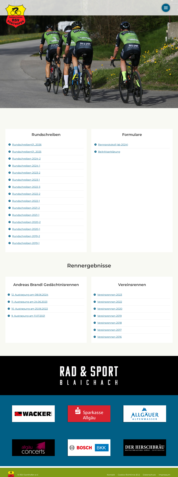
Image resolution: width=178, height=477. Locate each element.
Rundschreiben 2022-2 (26, 193)
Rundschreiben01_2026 (26, 144)
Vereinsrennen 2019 (109, 315)
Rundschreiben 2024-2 (26, 158)
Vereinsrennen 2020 (109, 308)
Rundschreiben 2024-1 (26, 165)
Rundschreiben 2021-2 (26, 207)
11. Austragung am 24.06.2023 (29, 301)
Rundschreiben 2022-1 (26, 201)
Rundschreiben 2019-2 (26, 236)
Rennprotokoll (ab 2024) (113, 144)
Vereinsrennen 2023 (109, 294)
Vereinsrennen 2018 (109, 322)
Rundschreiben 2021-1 (25, 215)
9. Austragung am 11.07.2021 (28, 315)
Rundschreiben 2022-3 (26, 186)
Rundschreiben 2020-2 (26, 222)
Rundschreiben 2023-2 (26, 172)
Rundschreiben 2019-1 (25, 243)
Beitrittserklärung (109, 151)
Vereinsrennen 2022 (109, 301)
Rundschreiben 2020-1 (26, 229)
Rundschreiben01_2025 (26, 151)
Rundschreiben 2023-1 (26, 179)
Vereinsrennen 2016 (109, 336)
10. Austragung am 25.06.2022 (29, 308)
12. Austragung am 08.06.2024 (29, 294)
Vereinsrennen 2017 (109, 329)
